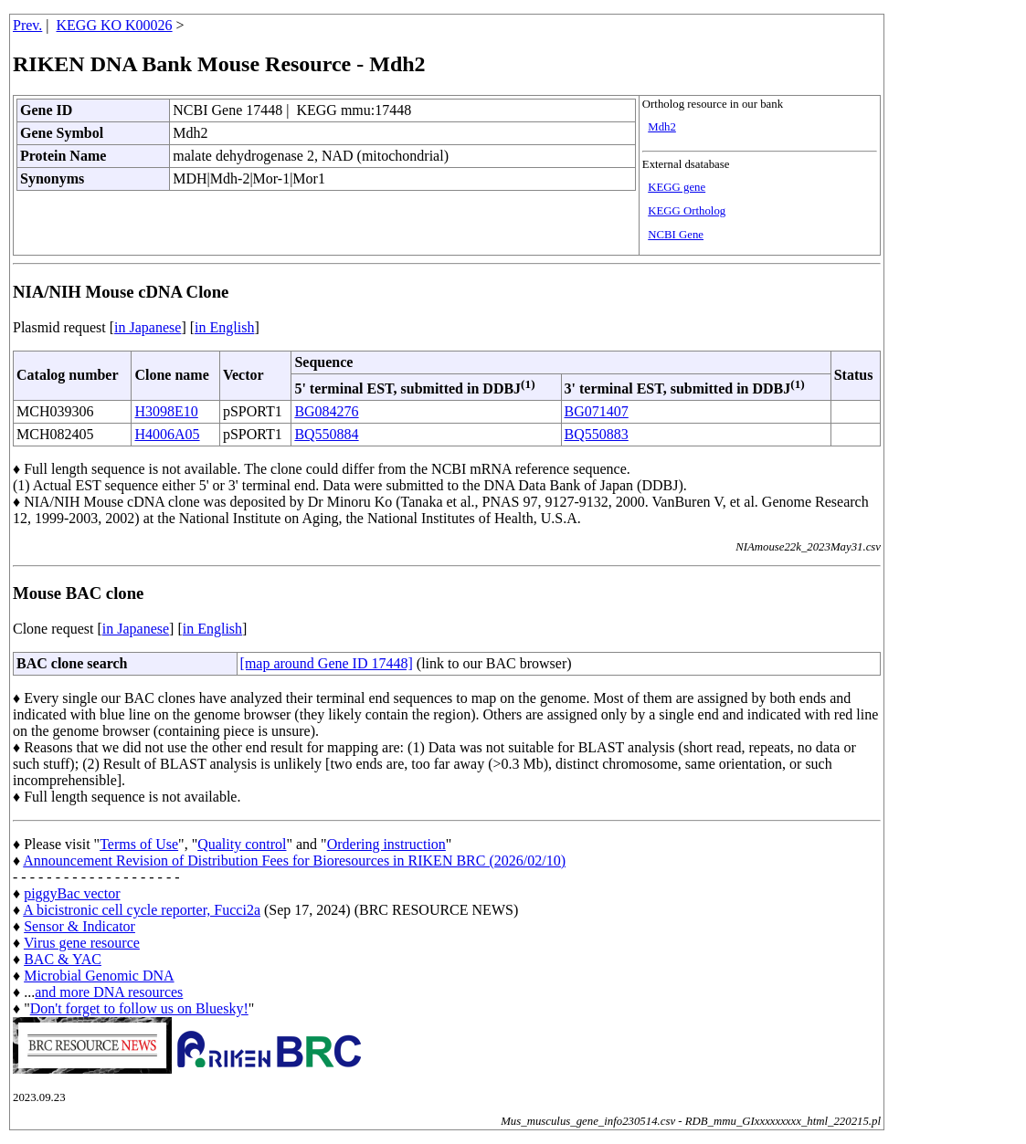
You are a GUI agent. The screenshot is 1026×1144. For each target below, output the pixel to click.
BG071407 (597, 411)
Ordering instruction (386, 844)
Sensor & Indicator (79, 926)
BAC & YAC (62, 959)
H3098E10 (165, 411)
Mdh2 (662, 127)
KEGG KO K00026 (115, 25)
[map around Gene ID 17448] (326, 663)
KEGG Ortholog (686, 211)
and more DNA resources (109, 992)
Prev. (27, 25)
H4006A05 (166, 434)
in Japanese (147, 327)
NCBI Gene (675, 234)
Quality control (241, 844)
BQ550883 (597, 434)
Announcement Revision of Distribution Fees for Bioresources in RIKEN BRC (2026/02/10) (294, 860)
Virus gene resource (82, 942)
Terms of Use (139, 844)
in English (224, 327)
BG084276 (326, 411)
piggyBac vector (72, 893)
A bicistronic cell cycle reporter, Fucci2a (141, 910)
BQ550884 (326, 434)
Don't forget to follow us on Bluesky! (139, 1008)
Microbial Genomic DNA (99, 975)
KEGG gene (676, 187)
